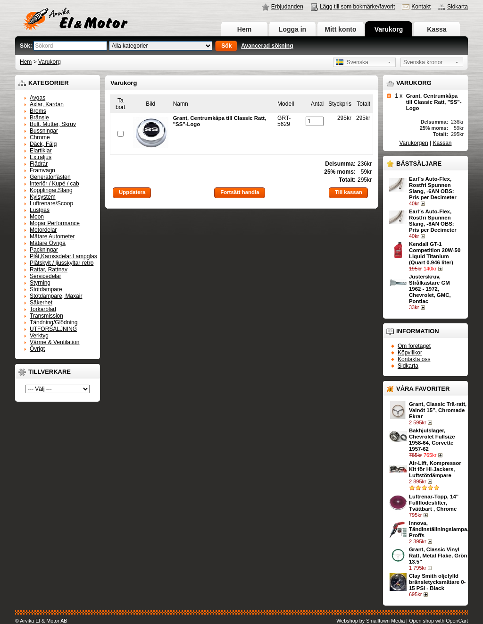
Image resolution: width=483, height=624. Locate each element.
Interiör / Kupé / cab (54, 183)
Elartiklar (41, 150)
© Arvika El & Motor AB (41, 621)
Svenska (352, 62)
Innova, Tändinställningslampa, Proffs (439, 529)
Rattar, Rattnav (48, 269)
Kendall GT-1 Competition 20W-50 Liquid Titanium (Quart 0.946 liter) (434, 253)
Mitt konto (341, 29)
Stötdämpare (46, 289)
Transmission (46, 315)
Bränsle (39, 117)
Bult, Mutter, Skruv (53, 124)
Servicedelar (45, 276)
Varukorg (389, 29)
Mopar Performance (55, 223)
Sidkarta (457, 6)
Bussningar (44, 130)
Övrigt (37, 349)
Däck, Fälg (43, 144)
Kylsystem (43, 197)
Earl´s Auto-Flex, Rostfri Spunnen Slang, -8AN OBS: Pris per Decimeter (433, 221)
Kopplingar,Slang (51, 190)
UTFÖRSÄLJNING (53, 329)
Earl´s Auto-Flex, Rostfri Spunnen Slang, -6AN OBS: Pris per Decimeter (433, 188)
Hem (244, 29)
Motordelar (43, 230)
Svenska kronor (422, 62)
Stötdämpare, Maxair (56, 296)
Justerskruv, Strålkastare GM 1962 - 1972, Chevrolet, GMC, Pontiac (430, 289)
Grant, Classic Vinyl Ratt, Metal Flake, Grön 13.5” (438, 556)
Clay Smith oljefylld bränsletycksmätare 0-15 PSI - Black (437, 582)
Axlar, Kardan (47, 104)
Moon (37, 216)
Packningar (44, 249)
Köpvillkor (410, 352)
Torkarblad (43, 309)
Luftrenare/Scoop (51, 203)
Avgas (37, 97)
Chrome (40, 137)
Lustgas (40, 210)
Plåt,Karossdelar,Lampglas (63, 256)
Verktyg (39, 335)
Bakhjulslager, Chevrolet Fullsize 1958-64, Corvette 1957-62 (432, 440)
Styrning (40, 282)
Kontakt (421, 6)
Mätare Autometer (52, 236)
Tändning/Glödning (53, 322)
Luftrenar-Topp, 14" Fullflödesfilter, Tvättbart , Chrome (433, 503)
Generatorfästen (50, 177)
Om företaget (414, 346)
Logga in (292, 29)
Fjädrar (39, 163)
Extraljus (40, 157)
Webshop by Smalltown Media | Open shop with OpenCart (402, 621)
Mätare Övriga (48, 243)
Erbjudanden (287, 6)
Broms (38, 111)
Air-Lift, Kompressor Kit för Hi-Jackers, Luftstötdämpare (435, 469)
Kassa (436, 29)
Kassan (442, 143)
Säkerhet (41, 302)
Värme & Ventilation (54, 342)
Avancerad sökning (267, 45)
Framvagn (42, 170)
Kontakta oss (414, 359)
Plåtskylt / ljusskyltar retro (61, 263)
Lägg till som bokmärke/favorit (357, 6)
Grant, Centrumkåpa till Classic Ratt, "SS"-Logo (434, 102)
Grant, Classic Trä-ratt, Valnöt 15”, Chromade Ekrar (437, 410)
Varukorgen (414, 143)
